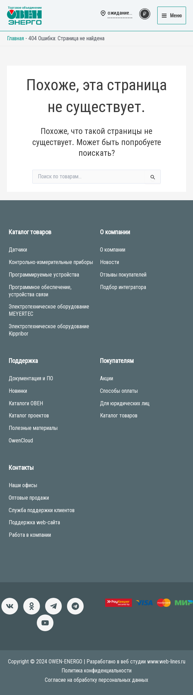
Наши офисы (23, 485)
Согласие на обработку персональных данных (96, 680)
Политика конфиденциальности (96, 670)
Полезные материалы (33, 428)
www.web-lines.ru (166, 661)
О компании (112, 249)
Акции (106, 378)
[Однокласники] (31, 606)
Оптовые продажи (29, 497)
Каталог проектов (29, 415)
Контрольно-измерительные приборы (51, 262)
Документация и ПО (31, 378)
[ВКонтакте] (9, 606)
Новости (109, 262)
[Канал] (45, 623)
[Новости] (53, 606)
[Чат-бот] (75, 606)
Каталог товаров (118, 415)
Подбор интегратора (123, 287)
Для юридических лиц (125, 403)
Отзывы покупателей (123, 274)
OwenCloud (21, 440)
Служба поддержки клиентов (42, 510)
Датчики (18, 249)
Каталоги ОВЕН (26, 403)
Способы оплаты (119, 391)
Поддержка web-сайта (34, 522)
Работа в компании (30, 535)
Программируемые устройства (44, 274)
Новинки (18, 391)
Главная (15, 38)
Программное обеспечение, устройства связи (40, 291)
